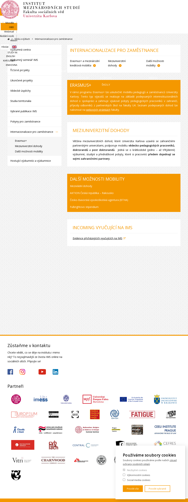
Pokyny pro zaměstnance (25, 121)
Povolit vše (133, 488)
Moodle (119, 28)
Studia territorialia (20, 101)
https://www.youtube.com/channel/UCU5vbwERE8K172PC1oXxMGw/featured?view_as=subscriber (42, 372)
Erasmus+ (21, 140)
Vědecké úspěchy (20, 90)
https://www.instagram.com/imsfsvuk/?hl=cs (22, 372)
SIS (108, 28)
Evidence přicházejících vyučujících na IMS (97, 238)
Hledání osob (160, 28)
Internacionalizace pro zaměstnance (31, 131)
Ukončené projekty (21, 80)
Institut (19, 47)
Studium (67, 47)
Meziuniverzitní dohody (28, 146)
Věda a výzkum (91, 51)
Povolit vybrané (157, 488)
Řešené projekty (20, 70)
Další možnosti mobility (29, 151)
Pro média (171, 51)
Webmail (143, 28)
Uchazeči (42, 47)
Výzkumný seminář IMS (24, 60)
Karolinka (158, 41)
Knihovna (174, 41)
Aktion (176, 28)
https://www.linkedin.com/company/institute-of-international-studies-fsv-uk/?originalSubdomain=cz (55, 372)
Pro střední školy (119, 51)
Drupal (9, 39)
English (177, 35)
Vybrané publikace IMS (23, 111)
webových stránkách (98, 109)
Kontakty (147, 47)
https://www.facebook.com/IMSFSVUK (10, 372)
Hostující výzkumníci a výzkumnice (30, 160)
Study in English (137, 41)
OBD (131, 28)
